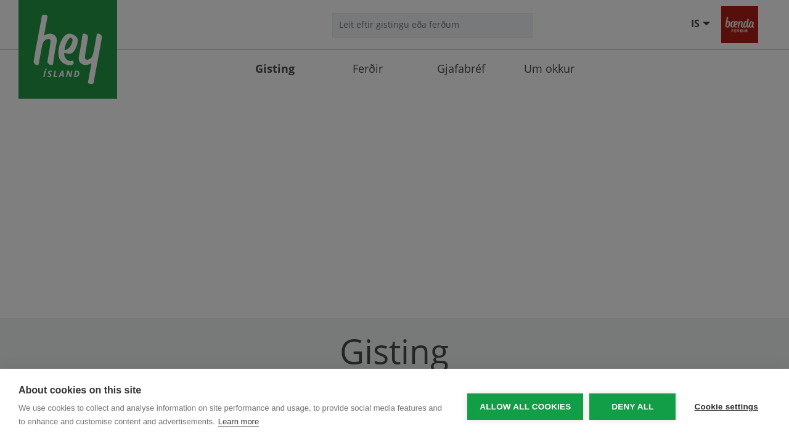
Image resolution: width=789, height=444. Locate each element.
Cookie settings (726, 406)
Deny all (632, 406)
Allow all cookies (525, 406)
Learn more (238, 421)
